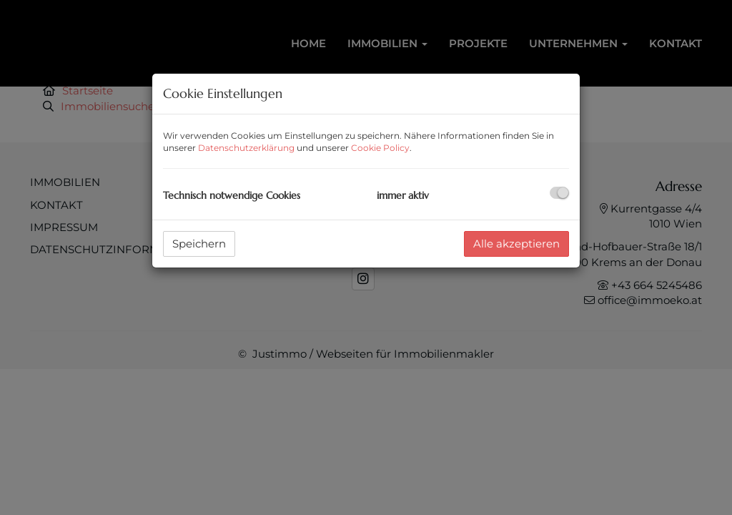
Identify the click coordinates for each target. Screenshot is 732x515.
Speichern (199, 243)
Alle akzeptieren (516, 243)
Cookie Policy (380, 147)
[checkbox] (559, 193)
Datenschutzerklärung (246, 147)
